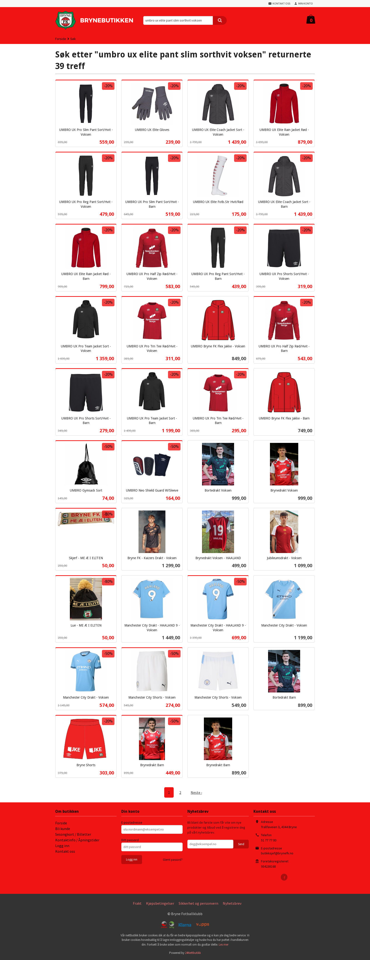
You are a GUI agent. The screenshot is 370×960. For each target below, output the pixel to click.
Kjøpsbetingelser (160, 903)
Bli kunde (62, 828)
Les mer (223, 945)
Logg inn (62, 845)
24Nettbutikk (193, 953)
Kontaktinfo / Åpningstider (77, 840)
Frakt (137, 903)
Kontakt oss (65, 851)
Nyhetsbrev (232, 903)
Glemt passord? (173, 860)
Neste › (196, 792)
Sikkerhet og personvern (198, 903)
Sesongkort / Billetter (73, 834)
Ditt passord (130, 840)
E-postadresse (131, 822)
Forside (60, 39)
